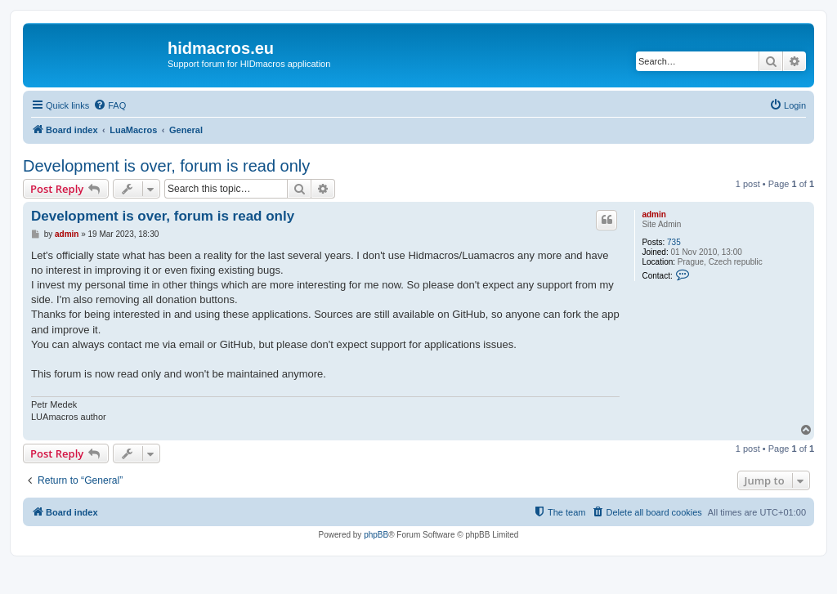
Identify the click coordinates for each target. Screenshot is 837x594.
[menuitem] (109, 105)
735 (674, 242)
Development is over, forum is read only (166, 166)
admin (653, 214)
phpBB (376, 534)
